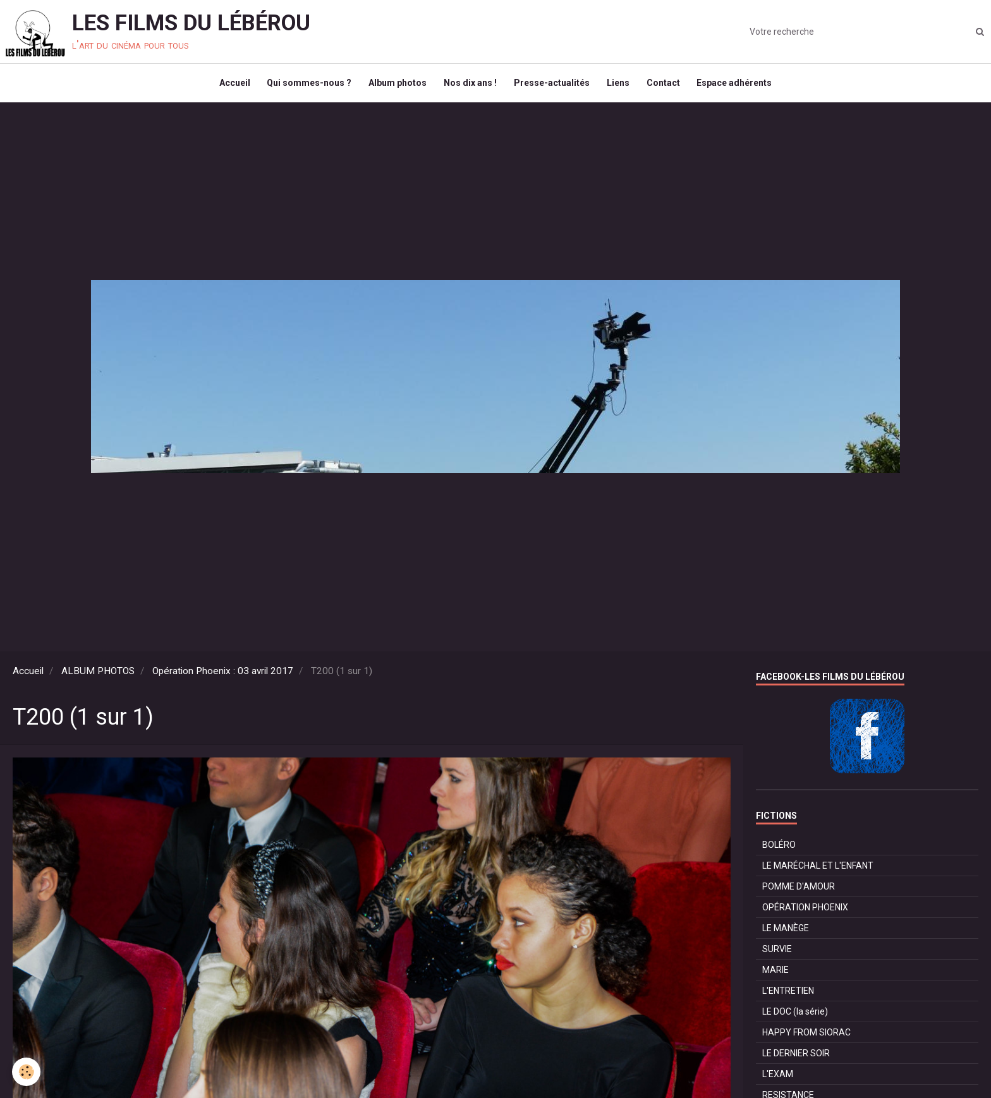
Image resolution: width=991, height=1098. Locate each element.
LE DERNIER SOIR (796, 1059)
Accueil (227, 86)
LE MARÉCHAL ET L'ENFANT (817, 871)
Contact (668, 86)
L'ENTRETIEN (788, 996)
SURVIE (777, 955)
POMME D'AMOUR (798, 892)
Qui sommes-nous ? (304, 86)
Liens (621, 86)
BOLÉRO (779, 850)
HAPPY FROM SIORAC (806, 1038)
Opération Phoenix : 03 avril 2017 (222, 676)
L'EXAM (777, 1080)
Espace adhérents (741, 86)
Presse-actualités (553, 86)
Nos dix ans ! (469, 86)
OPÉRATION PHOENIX (805, 913)
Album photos (395, 86)
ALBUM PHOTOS (98, 676)
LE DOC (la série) (795, 1017)
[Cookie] (27, 1072)
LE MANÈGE (785, 934)
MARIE (775, 975)
